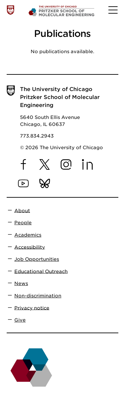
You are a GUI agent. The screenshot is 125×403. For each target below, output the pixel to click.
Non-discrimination (37, 295)
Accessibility (29, 247)
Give (20, 320)
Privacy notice (31, 307)
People (23, 222)
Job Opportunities (36, 259)
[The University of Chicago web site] (10, 10)
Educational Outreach (41, 271)
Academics (27, 235)
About (22, 210)
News (21, 283)
